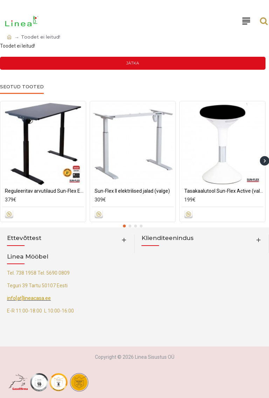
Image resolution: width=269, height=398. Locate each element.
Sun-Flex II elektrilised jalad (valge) (132, 191)
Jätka (132, 63)
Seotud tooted (22, 86)
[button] (124, 226)
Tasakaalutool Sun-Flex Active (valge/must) (223, 191)
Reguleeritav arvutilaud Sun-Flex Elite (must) (44, 191)
